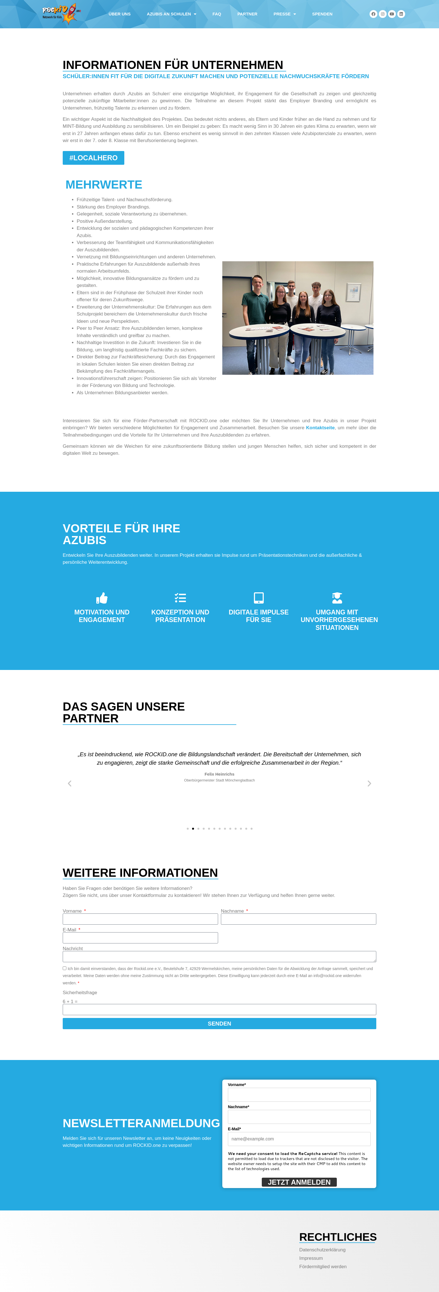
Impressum (311, 1258)
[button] (70, 783)
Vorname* (237, 1084)
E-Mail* (234, 1129)
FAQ (217, 13)
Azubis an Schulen (171, 14)
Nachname (233, 911)
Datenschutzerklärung (322, 1249)
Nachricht (73, 948)
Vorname (73, 911)
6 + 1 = (70, 1001)
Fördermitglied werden (323, 1266)
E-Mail (70, 929)
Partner (247, 13)
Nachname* (238, 1107)
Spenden (322, 13)
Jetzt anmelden (299, 1182)
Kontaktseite (320, 427)
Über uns (119, 13)
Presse (285, 14)
